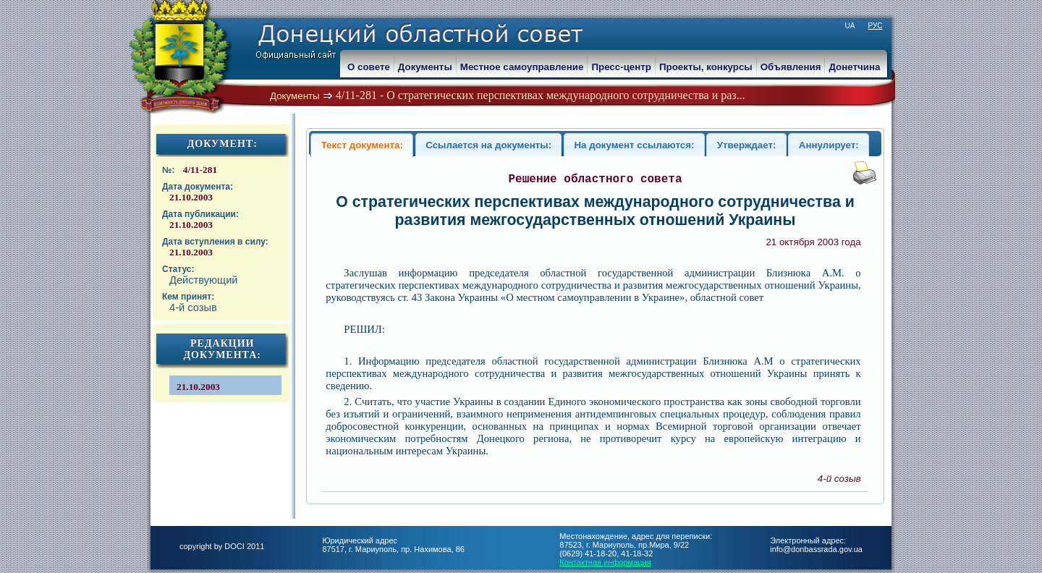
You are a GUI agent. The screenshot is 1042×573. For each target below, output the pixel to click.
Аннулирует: (829, 145)
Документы (295, 95)
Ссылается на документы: (488, 145)
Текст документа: (362, 145)
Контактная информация (605, 562)
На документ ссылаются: (634, 145)
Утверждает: (746, 145)
